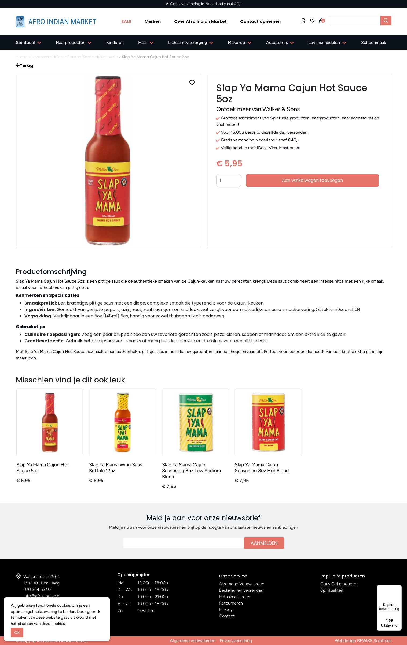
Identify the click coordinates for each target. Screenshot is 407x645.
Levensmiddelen (324, 42)
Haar (142, 42)
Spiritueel (25, 42)
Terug (24, 65)
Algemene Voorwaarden (241, 583)
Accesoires (277, 42)
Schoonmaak (373, 42)
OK (17, 632)
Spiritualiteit (332, 590)
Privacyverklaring (236, 640)
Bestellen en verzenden (241, 590)
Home (21, 56)
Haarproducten (70, 42)
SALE (126, 21)
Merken (153, 21)
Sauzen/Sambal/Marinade (92, 56)
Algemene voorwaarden (192, 640)
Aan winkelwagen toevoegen (312, 180)
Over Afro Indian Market (200, 21)
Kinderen (115, 42)
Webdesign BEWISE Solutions (363, 640)
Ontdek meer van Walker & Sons (258, 109)
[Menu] (398, 588)
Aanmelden (264, 543)
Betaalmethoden (234, 596)
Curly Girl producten (339, 583)
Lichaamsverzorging (187, 42)
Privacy (226, 609)
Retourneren (231, 603)
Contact (227, 615)
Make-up (236, 42)
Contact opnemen (260, 21)
